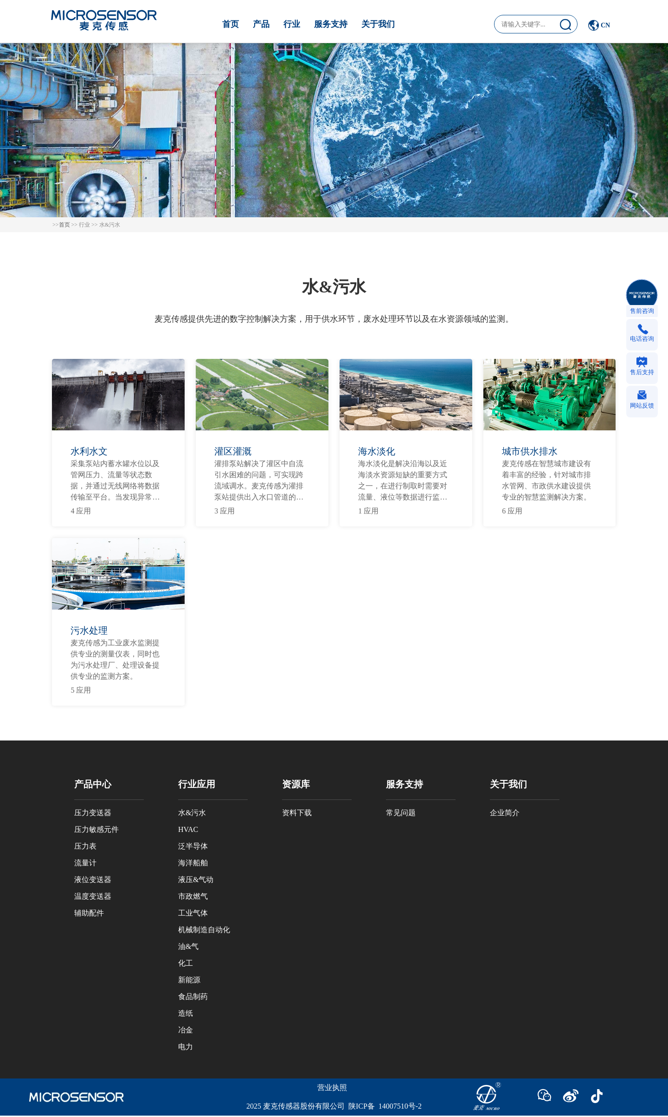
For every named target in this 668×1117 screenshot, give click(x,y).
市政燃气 (193, 896)
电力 (185, 1047)
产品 (261, 24)
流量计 (85, 863)
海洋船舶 (193, 863)
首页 (230, 24)
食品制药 (193, 996)
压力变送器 (92, 813)
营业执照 (332, 1087)
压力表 (85, 846)
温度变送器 (92, 896)
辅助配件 (89, 913)
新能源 (189, 980)
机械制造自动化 (204, 930)
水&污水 (192, 813)
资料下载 (297, 813)
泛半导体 (193, 846)
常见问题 (401, 813)
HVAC (188, 829)
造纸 (185, 1013)
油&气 (188, 946)
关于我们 (378, 24)
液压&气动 (195, 879)
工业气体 (193, 913)
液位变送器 (92, 879)
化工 (185, 963)
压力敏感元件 (96, 829)
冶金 (185, 1030)
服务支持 (330, 24)
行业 (291, 24)
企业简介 (505, 813)
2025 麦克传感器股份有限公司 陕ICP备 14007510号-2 (334, 1106)
